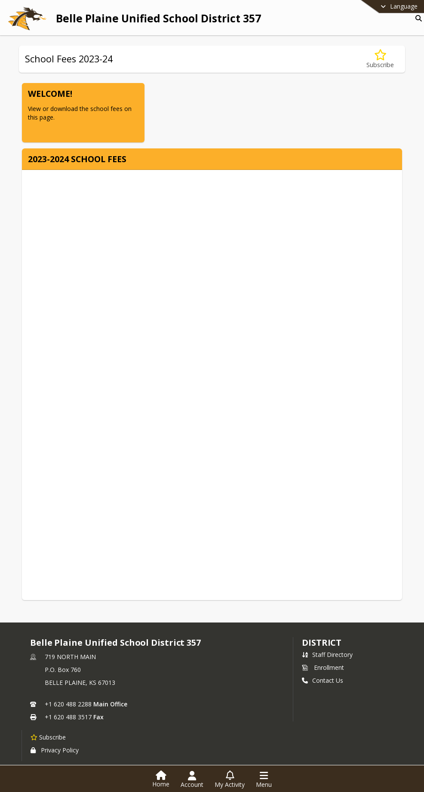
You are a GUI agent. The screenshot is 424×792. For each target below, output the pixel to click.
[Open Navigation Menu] (264, 779)
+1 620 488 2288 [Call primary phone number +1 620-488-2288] (68, 704)
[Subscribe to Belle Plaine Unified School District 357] (48, 737)
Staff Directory (327, 654)
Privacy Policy (55, 750)
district (321, 642)
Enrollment (323, 667)
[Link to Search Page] (417, 18)
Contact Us (322, 680)
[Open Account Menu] (192, 779)
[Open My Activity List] (230, 779)
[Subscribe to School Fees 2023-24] (380, 59)
